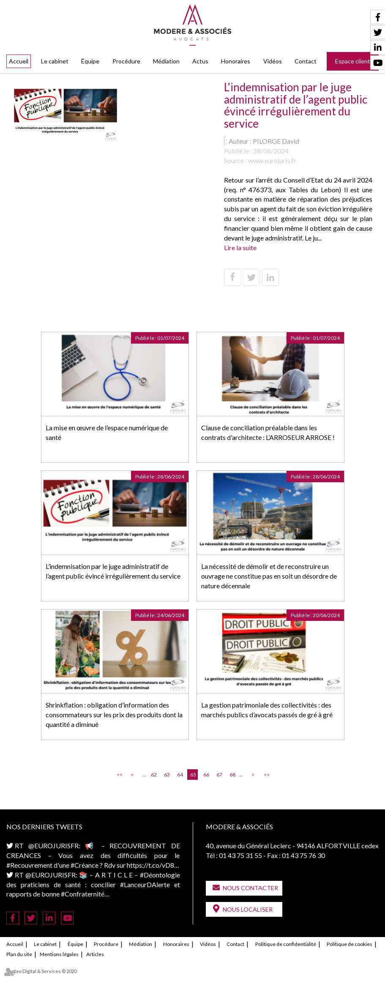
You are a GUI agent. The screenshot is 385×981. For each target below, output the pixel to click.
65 (193, 774)
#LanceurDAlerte (145, 884)
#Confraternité (82, 894)
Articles (95, 954)
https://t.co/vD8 (150, 865)
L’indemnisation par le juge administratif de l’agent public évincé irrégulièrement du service (113, 571)
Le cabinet (54, 61)
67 (219, 774)
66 (206, 774)
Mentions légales (59, 954)
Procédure (126, 61)
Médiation (166, 61)
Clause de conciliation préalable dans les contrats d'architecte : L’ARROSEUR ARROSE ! (268, 432)
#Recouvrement (29, 865)
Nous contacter (250, 887)
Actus (200, 61)
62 (154, 774)
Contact (306, 61)
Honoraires (235, 61)
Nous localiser (248, 909)
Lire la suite (240, 247)
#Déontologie (160, 875)
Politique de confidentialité (285, 944)
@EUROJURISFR (53, 846)
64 (180, 774)
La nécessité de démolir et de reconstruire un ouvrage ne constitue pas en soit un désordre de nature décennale (269, 576)
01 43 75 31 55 (240, 855)
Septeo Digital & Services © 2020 (41, 971)
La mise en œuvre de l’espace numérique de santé (107, 432)
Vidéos (272, 61)
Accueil (18, 61)
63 (167, 774)
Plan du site (19, 954)
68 (232, 774)
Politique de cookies (349, 944)
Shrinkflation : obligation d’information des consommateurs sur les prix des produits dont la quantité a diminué (114, 714)
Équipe (90, 61)
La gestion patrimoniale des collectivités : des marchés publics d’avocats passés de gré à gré (267, 710)
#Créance (84, 865)
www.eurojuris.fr (272, 160)
